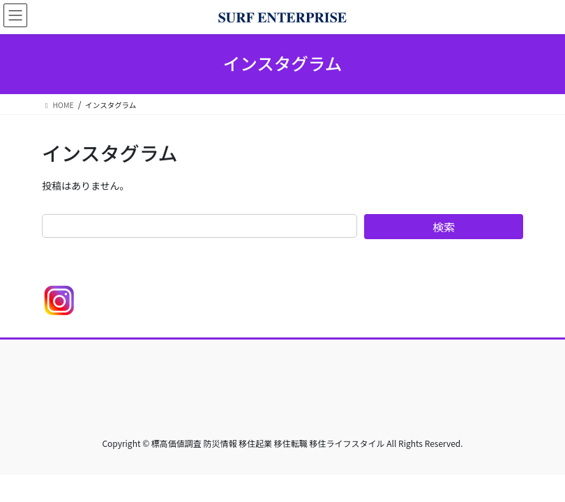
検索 (443, 226)
